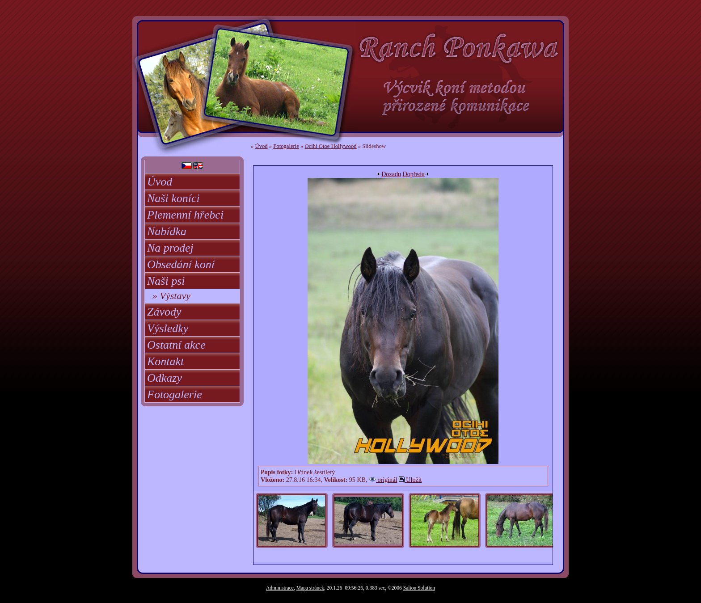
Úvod (159, 181)
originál (383, 479)
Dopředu (416, 173)
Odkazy (164, 377)
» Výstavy (171, 295)
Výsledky (167, 328)
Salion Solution (419, 587)
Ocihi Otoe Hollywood (331, 146)
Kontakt (165, 361)
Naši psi (166, 280)
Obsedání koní (181, 264)
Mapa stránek (310, 587)
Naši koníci (173, 198)
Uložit (410, 479)
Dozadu (389, 173)
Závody (164, 311)
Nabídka (166, 231)
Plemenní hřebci (185, 214)
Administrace (280, 587)
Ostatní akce (176, 344)
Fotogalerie (174, 394)
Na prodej (170, 247)
